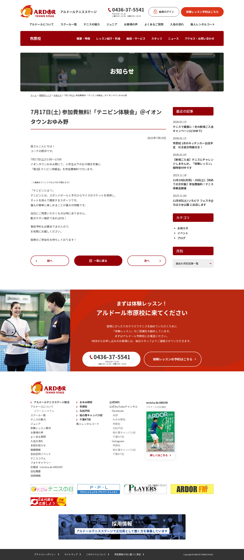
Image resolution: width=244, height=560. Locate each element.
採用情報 (35, 475)
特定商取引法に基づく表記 (127, 554)
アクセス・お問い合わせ (199, 38)
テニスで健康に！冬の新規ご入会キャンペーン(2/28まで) (193, 129)
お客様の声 (131, 24)
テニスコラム (38, 458)
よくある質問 (38, 436)
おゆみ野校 (86, 402)
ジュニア (112, 24)
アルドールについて (41, 24)
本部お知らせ (38, 445)
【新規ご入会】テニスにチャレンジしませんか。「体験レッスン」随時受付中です (193, 163)
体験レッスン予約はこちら (202, 12)
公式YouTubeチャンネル (123, 406)
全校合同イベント (40, 454)
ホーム (33, 95)
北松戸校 (85, 411)
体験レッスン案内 (40, 428)
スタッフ (156, 38)
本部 (115, 415)
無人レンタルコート (87, 424)
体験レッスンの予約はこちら (172, 359)
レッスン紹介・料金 (108, 38)
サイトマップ (71, 554)
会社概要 (35, 471)
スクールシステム (44, 411)
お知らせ (58, 95)
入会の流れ (177, 24)
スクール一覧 (68, 24)
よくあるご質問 (153, 24)
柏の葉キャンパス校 (91, 415)
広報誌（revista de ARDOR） (47, 467)
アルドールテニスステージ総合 (51, 402)
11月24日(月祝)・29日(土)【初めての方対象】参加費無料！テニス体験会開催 (193, 184)
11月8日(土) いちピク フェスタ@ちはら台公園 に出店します (193, 202)
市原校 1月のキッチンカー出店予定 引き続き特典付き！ (193, 145)
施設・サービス (135, 38)
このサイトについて (96, 554)
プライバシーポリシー (45, 554)
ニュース (173, 38)
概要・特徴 (83, 38)
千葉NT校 (85, 419)
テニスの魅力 (92, 24)
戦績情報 (35, 449)
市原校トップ (45, 95)
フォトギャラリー (40, 462)
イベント (182, 233)
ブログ (181, 238)
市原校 (35, 38)
